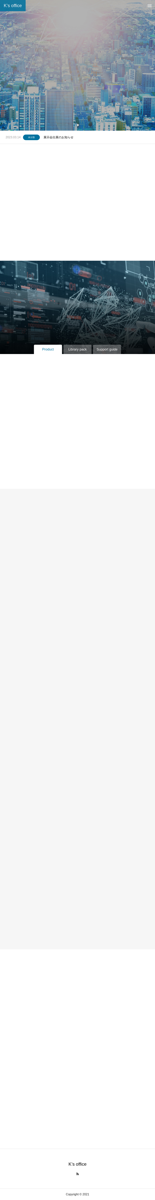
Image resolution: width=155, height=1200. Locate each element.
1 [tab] (78, 125)
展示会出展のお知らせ (58, 137)
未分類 (31, 137)
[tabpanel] (77, 65)
